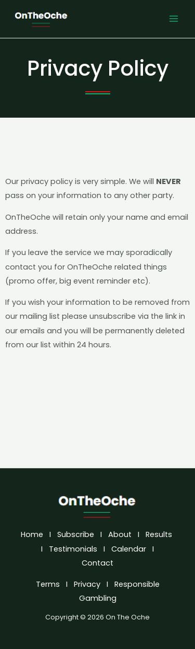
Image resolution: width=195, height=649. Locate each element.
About (120, 534)
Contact (98, 563)
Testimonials (73, 549)
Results (159, 534)
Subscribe (75, 534)
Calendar (128, 549)
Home (32, 534)
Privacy (87, 584)
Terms (48, 584)
